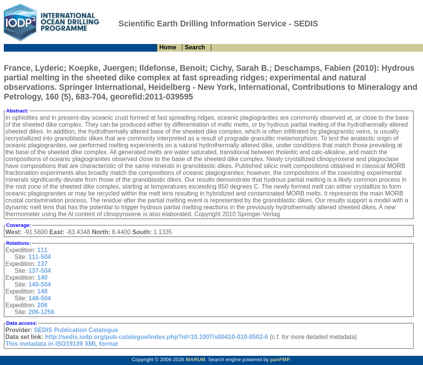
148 (42, 291)
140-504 (39, 284)
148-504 (39, 298)
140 (42, 277)
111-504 (39, 257)
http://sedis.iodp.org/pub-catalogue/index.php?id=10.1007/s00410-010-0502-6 (156, 337)
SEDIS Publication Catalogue (76, 330)
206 (42, 305)
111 (42, 250)
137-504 (39, 270)
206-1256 (41, 312)
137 (42, 264)
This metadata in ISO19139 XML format (61, 344)
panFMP (280, 359)
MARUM (195, 359)
